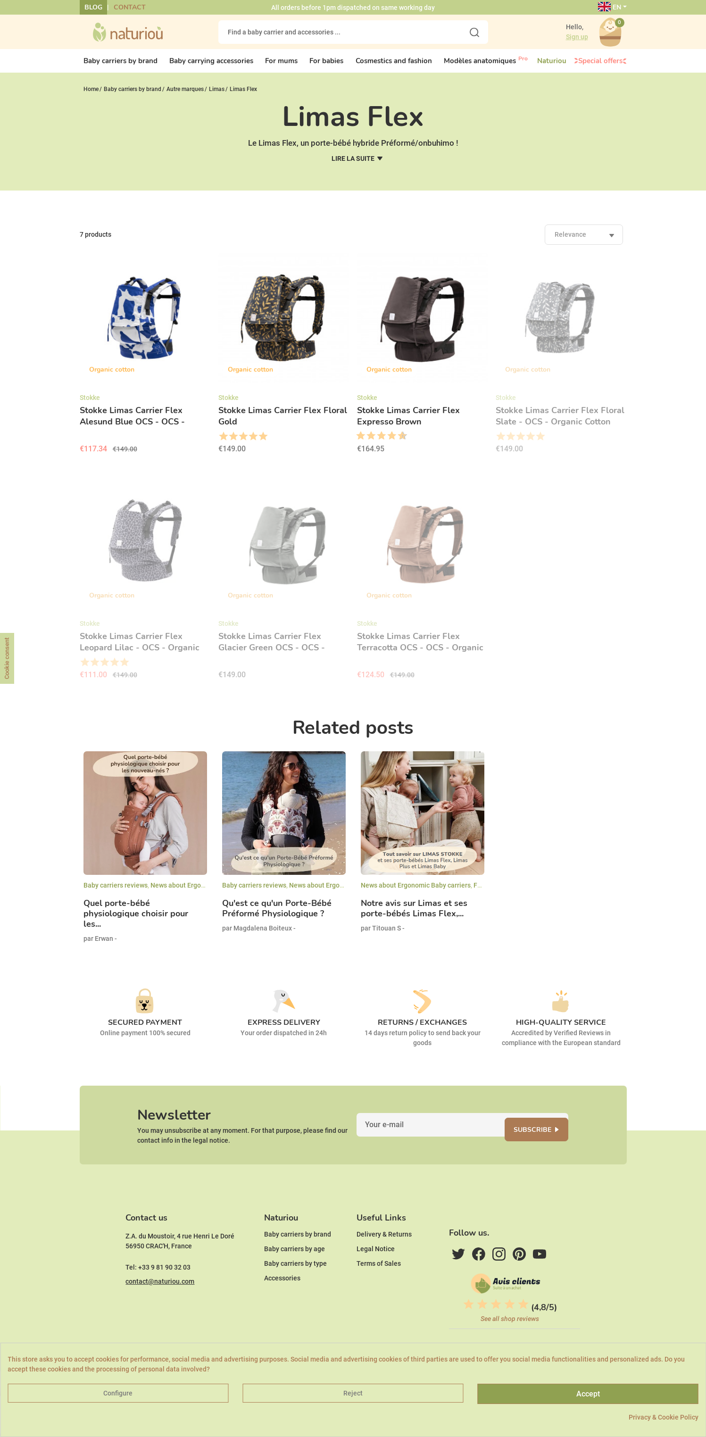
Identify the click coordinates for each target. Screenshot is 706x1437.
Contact (130, 7)
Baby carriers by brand (297, 1263)
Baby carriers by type (295, 1292)
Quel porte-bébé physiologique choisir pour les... (135, 921)
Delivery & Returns (384, 1263)
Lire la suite (353, 166)
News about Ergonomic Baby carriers (205, 893)
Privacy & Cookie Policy (663, 1417)
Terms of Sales (379, 1292)
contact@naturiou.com (159, 1310)
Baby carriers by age (294, 1277)
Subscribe (544, 1143)
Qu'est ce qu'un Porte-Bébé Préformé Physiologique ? (277, 916)
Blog (93, 7)
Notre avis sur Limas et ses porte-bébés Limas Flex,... (414, 916)
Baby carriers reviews (115, 893)
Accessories (282, 1307)
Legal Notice (376, 1277)
